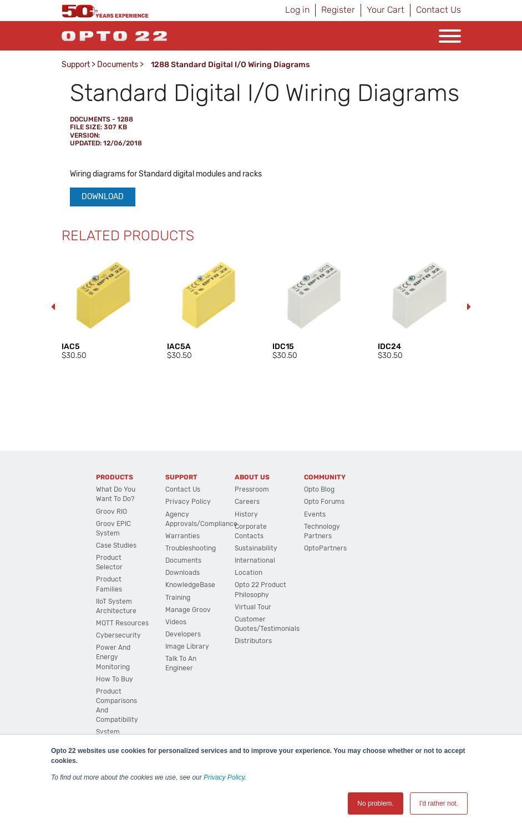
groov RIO (111, 511)
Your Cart (385, 9)
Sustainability (256, 548)
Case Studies (116, 545)
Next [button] (469, 306)
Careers (247, 502)
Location (248, 573)
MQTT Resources (122, 623)
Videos (175, 622)
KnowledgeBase (190, 585)
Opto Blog (319, 489)
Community (325, 477)
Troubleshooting (190, 548)
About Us (252, 477)
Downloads (182, 573)
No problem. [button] (375, 803)
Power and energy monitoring (113, 657)
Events (315, 514)
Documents (117, 64)
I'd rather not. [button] (438, 803)
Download (103, 196)
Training (177, 597)
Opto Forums (324, 502)
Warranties (182, 536)
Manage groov (188, 610)
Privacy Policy (224, 777)
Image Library (187, 646)
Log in (297, 9)
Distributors (253, 641)
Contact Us (438, 9)
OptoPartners (325, 548)
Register (338, 9)
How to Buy (114, 679)
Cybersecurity (118, 635)
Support (76, 64)
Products (114, 477)
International (255, 560)
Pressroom (252, 489)
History (246, 514)
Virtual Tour (253, 607)
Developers (183, 634)
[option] (103, 307)
